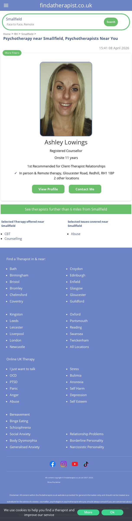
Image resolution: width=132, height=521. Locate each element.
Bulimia (75, 375)
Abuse (75, 234)
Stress (74, 369)
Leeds (14, 320)
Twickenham (79, 340)
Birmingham (19, 275)
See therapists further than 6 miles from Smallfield (66, 209)
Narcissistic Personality (87, 447)
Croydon (76, 268)
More (88, 512)
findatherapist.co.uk (66, 5)
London (15, 340)
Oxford (75, 314)
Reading (76, 327)
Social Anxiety (20, 434)
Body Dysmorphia (23, 440)
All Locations (79, 347)
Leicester (16, 327)
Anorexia (76, 382)
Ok (112, 512)
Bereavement (20, 414)
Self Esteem (78, 401)
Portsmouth (79, 320)
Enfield (75, 281)
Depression (78, 395)
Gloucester (78, 294)
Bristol (14, 281)
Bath (13, 268)
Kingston (16, 314)
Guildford (77, 301)
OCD (13, 375)
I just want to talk (22, 369)
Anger (14, 395)
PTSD (14, 382)
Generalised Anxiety (25, 447)
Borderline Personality (86, 440)
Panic (14, 388)
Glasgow (76, 288)
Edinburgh (77, 275)
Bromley (16, 288)
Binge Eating (19, 421)
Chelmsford (18, 294)
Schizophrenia (20, 427)
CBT (7, 234)
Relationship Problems (86, 434)
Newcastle (17, 347)
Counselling (13, 238)
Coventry (16, 301)
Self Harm (77, 388)
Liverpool (17, 334)
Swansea (76, 334)
